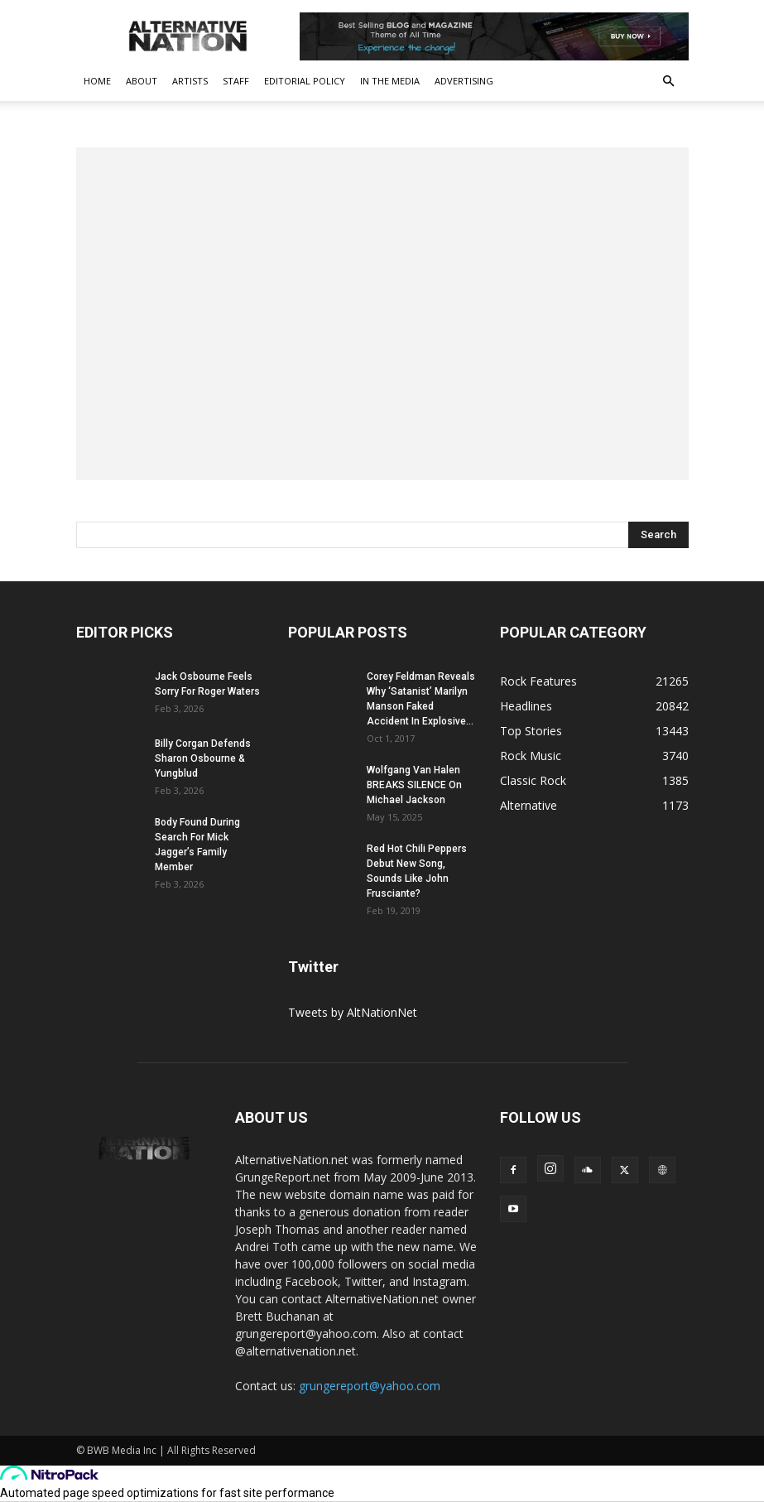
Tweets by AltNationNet (352, 1012)
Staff (236, 81)
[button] (669, 81)
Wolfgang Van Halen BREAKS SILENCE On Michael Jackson (414, 785)
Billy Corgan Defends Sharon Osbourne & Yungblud (203, 758)
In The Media (390, 81)
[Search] (658, 535)
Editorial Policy (304, 81)
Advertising (464, 81)
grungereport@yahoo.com (369, 1386)
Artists (190, 81)
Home (97, 81)
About (141, 81)
